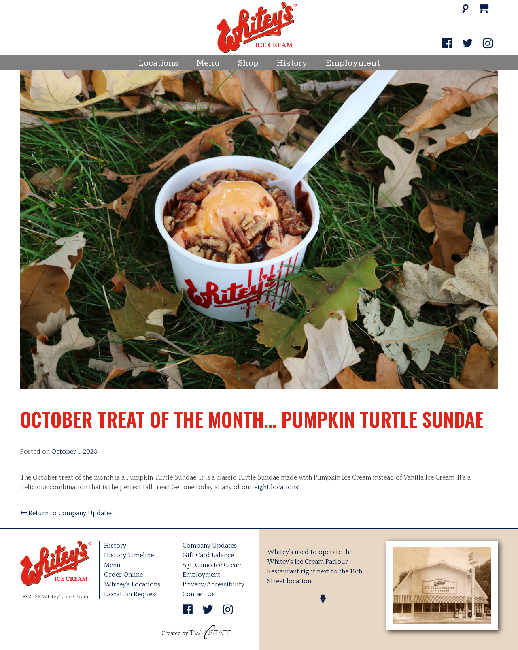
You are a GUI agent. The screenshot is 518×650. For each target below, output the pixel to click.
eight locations (276, 487)
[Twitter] (467, 44)
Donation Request (130, 594)
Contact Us (199, 594)
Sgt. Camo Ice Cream (213, 565)
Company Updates (210, 545)
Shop (248, 63)
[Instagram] (488, 44)
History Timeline (129, 555)
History (292, 63)
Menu (208, 63)
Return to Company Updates (66, 513)
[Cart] (483, 8)
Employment (352, 63)
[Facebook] (447, 44)
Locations (158, 63)
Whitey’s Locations (132, 584)
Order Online (123, 574)
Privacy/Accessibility (213, 584)
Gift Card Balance (208, 555)
